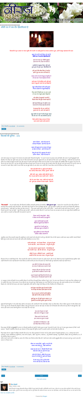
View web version (41, 379)
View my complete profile (7, 392)
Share (3, 129)
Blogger (45, 396)
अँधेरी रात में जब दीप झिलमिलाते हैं (14, 27)
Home (41, 375)
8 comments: (20, 366)
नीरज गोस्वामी (14, 384)
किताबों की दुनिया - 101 (10, 136)
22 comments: (20, 126)
